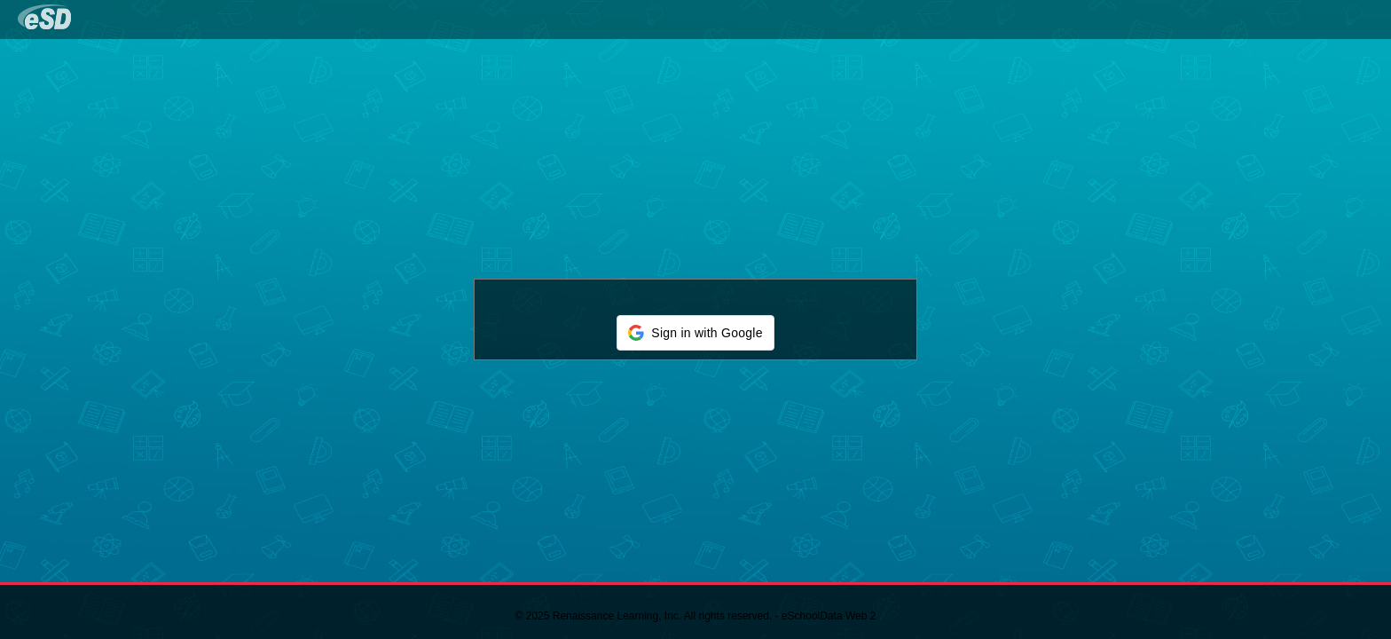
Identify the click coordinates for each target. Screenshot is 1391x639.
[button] (695, 333)
